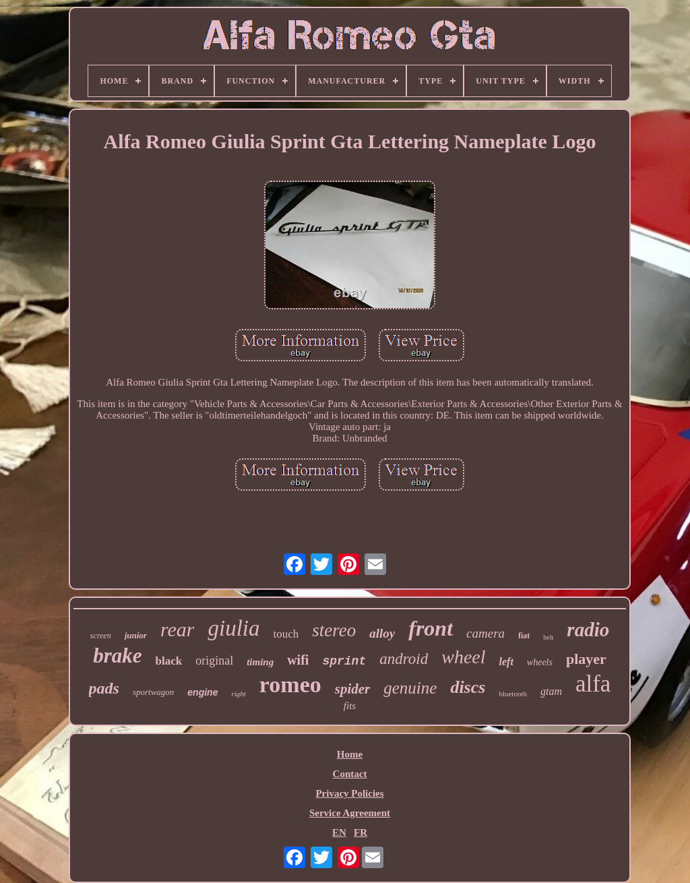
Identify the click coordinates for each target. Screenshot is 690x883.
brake (117, 655)
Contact (350, 773)
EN (339, 832)
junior (136, 635)
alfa (592, 684)
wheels (540, 662)
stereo (334, 630)
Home (350, 754)
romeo (290, 684)
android (403, 658)
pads (104, 688)
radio (588, 629)
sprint (344, 661)
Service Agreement (349, 813)
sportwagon (153, 692)
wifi (298, 659)
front (430, 628)
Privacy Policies (349, 793)
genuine (410, 688)
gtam (551, 691)
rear (177, 629)
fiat (524, 635)
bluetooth (513, 694)
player (586, 658)
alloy (382, 633)
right (238, 694)
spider (353, 689)
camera (485, 633)
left (506, 661)
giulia (233, 628)
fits (350, 705)
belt (548, 637)
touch (286, 634)
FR (360, 832)
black (168, 660)
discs (467, 687)
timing (260, 662)
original (214, 660)
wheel (463, 656)
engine (202, 692)
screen (100, 635)
